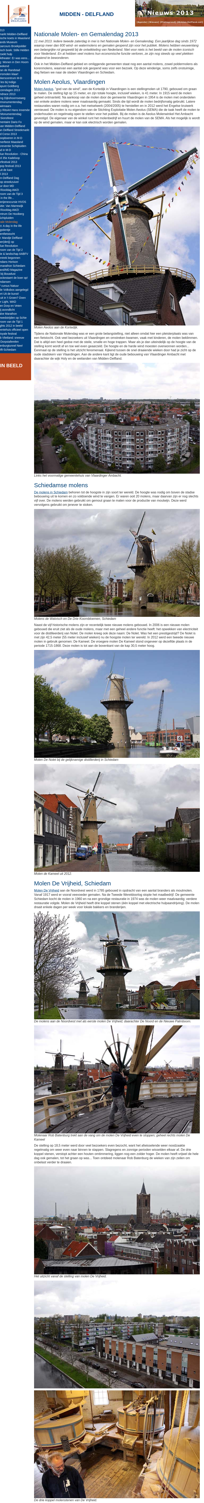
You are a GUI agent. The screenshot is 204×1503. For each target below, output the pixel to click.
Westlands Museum (14, 42)
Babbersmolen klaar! (14, 74)
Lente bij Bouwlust (13, 273)
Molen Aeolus (52, 89)
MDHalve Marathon (14, 313)
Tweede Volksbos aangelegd (19, 289)
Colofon (84, 1496)
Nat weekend (10, 66)
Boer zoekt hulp (11, 54)
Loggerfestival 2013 (14, 162)
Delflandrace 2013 (13, 94)
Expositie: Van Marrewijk (17, 205)
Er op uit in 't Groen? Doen (18, 297)
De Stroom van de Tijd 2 (16, 249)
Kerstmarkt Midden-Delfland (19, 34)
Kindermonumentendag (16, 102)
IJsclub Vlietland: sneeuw (17, 337)
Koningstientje (10, 229)
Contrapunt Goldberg (15, 86)
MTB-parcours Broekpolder (18, 46)
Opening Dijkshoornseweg (18, 98)
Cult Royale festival (14, 333)
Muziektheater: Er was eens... (20, 58)
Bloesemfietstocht (13, 233)
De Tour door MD (12, 186)
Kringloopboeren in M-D (16, 138)
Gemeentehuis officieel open (19, 329)
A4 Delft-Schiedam (13, 349)
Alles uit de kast (11, 170)
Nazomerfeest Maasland (17, 142)
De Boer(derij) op (12, 241)
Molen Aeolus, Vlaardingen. (70, 1467)
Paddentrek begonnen (15, 257)
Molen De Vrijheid (55, 865)
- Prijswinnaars (11, 106)
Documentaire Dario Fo (16, 122)
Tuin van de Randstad (15, 70)
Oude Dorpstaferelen (14, 341)
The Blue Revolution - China (19, 154)
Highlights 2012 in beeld (16, 325)
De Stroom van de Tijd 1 (16, 321)
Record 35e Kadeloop (15, 158)
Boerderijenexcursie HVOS (18, 201)
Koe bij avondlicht (13, 309)
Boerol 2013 (9, 174)
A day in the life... (12, 197)
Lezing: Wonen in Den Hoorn (19, 62)
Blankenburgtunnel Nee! (16, 345)
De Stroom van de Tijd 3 (16, 193)
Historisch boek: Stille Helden (20, 50)
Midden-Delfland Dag (15, 178)
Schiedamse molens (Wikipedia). (74, 1475)
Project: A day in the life (16, 225)
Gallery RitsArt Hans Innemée (20, 110)
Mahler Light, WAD (13, 301)
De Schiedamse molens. (68, 1471)
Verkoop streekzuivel (14, 182)
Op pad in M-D (11, 150)
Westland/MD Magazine (16, 269)
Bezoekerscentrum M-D (16, 78)
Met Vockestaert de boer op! (19, 277)
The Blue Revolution (14, 245)
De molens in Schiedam (59, 480)
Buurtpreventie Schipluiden (18, 146)
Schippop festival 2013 (16, 166)
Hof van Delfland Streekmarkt (20, 130)
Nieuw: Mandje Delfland (16, 237)
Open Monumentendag (16, 114)
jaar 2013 (7, 30)
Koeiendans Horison (14, 261)
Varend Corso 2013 (14, 134)
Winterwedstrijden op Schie (18, 317)
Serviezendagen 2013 (15, 90)
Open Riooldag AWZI (15, 189)
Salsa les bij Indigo (13, 82)
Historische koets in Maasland (20, 38)
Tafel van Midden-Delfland (18, 126)
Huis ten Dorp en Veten (16, 305)
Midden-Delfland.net (61, 1496)
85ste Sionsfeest (12, 118)
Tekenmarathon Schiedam (18, 265)
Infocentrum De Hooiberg (17, 213)
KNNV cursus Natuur (14, 285)
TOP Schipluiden (12, 217)
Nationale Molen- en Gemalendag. (75, 1463)
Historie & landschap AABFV (19, 253)
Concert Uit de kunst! (15, 293)
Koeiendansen (11, 281)
